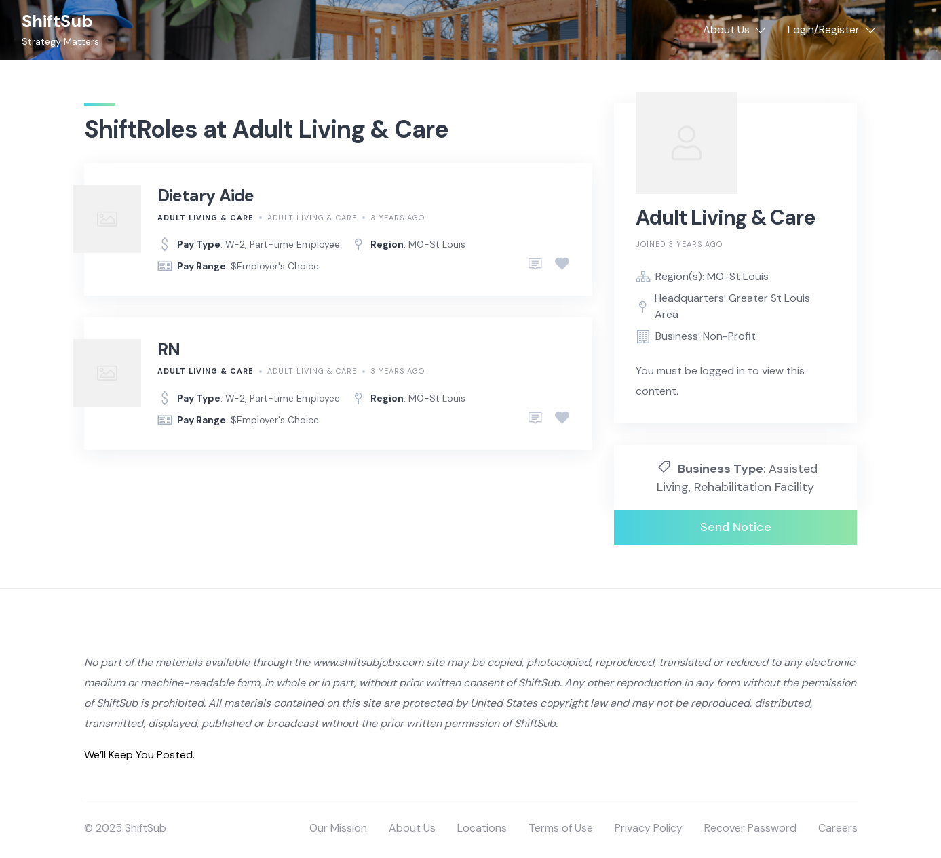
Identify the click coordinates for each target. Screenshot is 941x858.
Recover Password (750, 828)
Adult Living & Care (205, 217)
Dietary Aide (205, 195)
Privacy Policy (649, 828)
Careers (838, 828)
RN (168, 349)
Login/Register (824, 29)
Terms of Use (561, 828)
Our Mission (338, 828)
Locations (482, 828)
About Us (726, 29)
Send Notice (735, 527)
